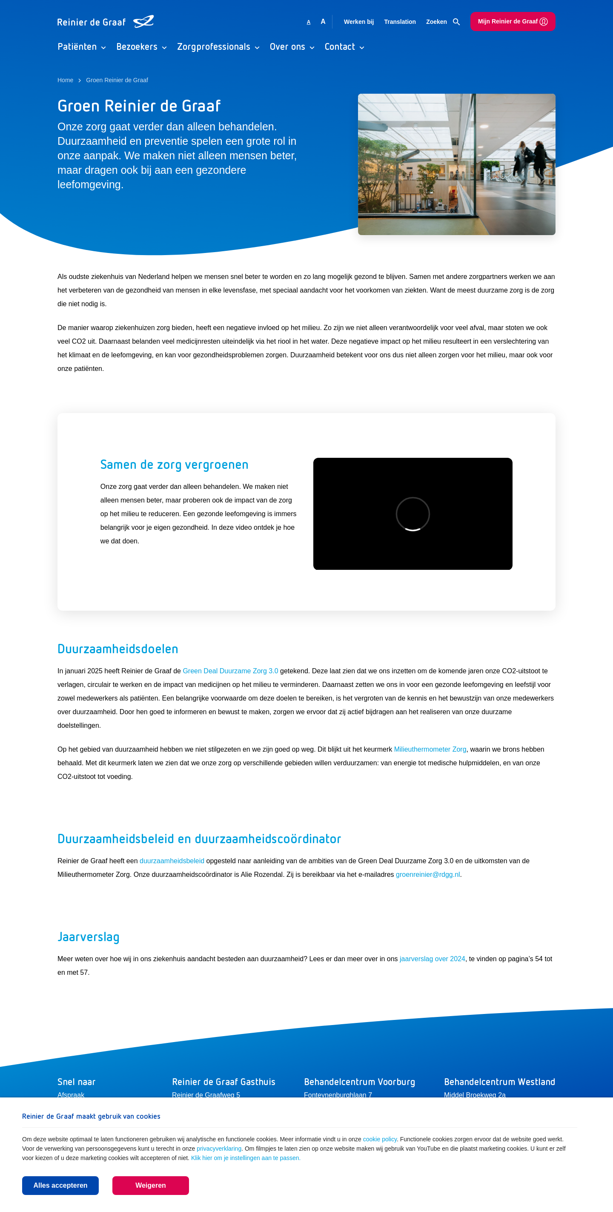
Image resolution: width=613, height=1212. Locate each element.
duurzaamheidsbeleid (172, 860)
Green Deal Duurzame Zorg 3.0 (230, 671)
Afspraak (70, 1095)
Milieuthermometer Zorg (430, 749)
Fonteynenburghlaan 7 (338, 1095)
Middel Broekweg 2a (475, 1095)
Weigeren (150, 1185)
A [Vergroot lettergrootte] (323, 21)
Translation (400, 21)
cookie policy (380, 1139)
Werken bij (359, 21)
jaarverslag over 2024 (432, 958)
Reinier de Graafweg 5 (206, 1095)
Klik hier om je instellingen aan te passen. (246, 1158)
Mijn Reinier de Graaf (513, 21)
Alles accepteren (60, 1185)
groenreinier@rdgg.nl (428, 874)
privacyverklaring (219, 1148)
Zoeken (443, 22)
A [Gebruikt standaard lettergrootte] (309, 22)
